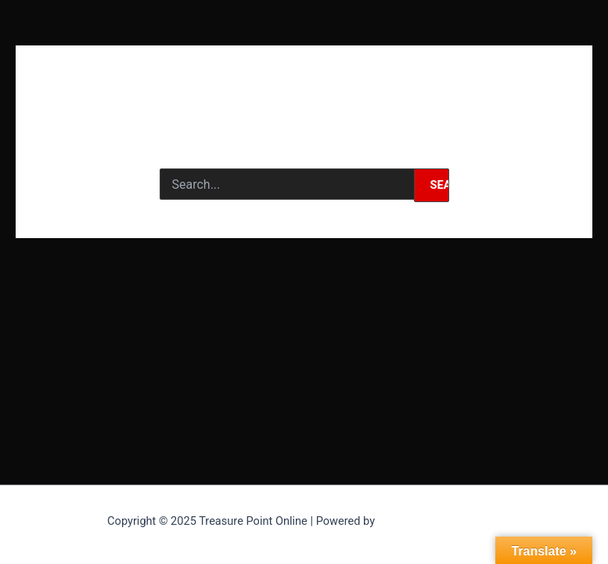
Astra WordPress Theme (439, 521)
